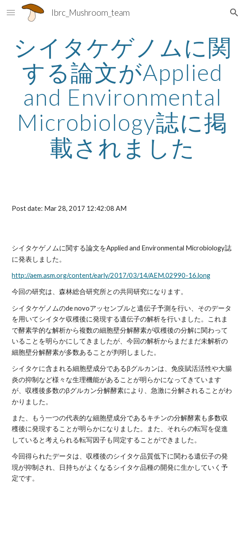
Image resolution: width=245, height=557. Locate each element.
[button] (11, 12)
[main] (122, 97)
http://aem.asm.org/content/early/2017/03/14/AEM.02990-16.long (111, 275)
